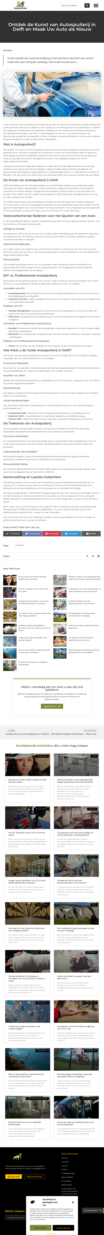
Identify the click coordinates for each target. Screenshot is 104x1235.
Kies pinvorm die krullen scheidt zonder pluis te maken (27, 780)
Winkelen (7, 50)
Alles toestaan (40, 1228)
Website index (66, 1185)
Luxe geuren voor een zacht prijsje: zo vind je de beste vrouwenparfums (75, 833)
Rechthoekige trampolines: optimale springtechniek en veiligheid (74, 1075)
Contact (64, 1169)
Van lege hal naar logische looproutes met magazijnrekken (26, 929)
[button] (73, 1202)
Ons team (65, 1162)
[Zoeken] (87, 5)
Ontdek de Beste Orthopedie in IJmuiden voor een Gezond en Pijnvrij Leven (34, 627)
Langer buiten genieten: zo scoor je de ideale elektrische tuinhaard (26, 881)
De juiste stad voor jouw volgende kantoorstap (24, 1123)
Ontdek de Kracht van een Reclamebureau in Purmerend (71, 881)
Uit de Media (66, 1181)
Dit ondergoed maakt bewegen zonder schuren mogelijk (76, 929)
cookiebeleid (69, 1217)
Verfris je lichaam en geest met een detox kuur (74, 977)
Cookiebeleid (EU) (68, 1173)
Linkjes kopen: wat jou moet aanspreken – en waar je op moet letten (69, 1192)
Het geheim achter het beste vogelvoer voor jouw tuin (76, 1027)
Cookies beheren (63, 1228)
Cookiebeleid (51, 1233)
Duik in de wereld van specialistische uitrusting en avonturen (26, 1075)
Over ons (64, 1158)
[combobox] (72, 5)
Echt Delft (33, 133)
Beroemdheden (67, 1177)
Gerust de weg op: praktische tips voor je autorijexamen (75, 1123)
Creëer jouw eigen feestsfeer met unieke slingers (24, 1027)
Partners (64, 1166)
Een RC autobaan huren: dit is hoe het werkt (26, 833)
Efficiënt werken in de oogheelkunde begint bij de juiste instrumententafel (75, 780)
